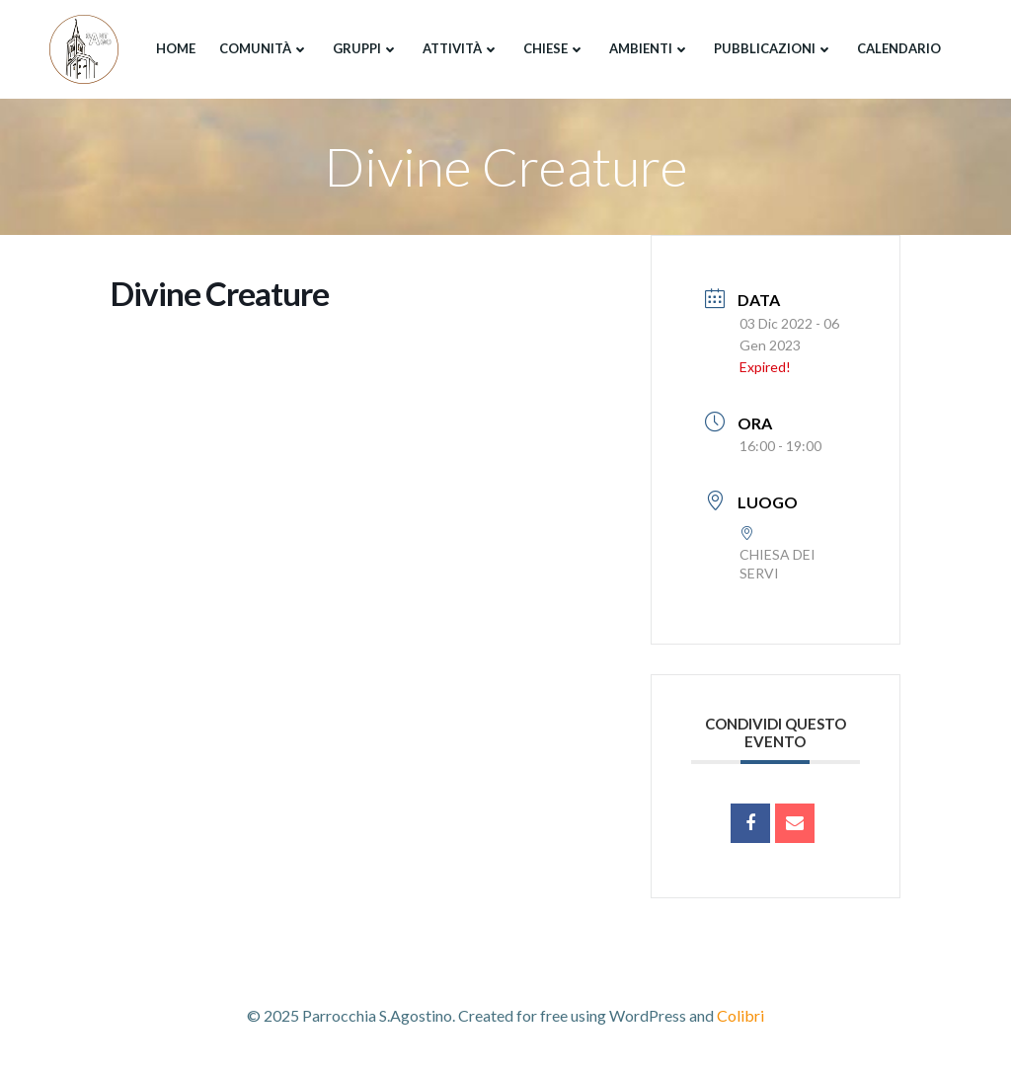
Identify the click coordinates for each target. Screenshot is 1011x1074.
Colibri (740, 1015)
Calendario (899, 48)
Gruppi (366, 48)
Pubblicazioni (773, 48)
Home (175, 48)
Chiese (554, 48)
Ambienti (649, 48)
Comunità (264, 48)
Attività (461, 48)
